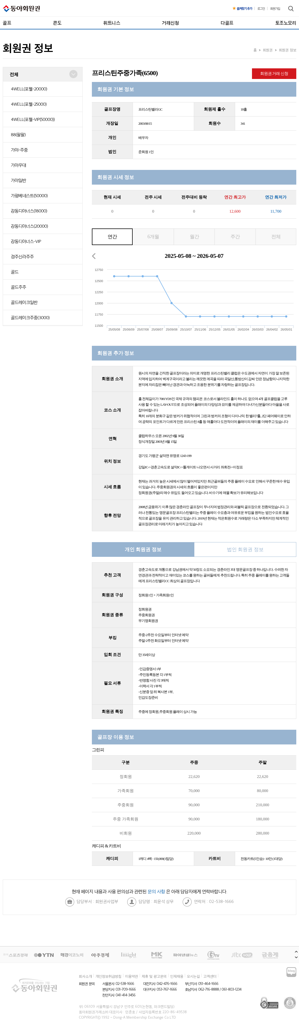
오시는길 (193, 976)
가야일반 (18, 180)
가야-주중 (19, 149)
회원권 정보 (287, 50)
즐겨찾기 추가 (242, 8)
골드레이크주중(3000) (30, 317)
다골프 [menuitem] (227, 23)
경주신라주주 (22, 256)
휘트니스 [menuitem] (111, 23)
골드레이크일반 (24, 302)
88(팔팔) (18, 134)
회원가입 (275, 8)
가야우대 (18, 165)
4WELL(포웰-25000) (28, 104)
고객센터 (209, 976)
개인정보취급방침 (108, 976)
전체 (276, 236)
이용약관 (131, 976)
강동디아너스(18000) (29, 210)
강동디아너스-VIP (26, 241)
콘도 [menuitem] (57, 23)
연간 (112, 236)
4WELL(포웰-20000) (29, 88)
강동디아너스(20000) (29, 226)
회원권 (268, 50)
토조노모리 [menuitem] (286, 23)
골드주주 (18, 287)
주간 (235, 236)
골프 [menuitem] (7, 23)
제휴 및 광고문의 (154, 976)
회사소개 (85, 976)
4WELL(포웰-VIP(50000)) (33, 119)
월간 (194, 236)
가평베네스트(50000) (29, 195)
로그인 (261, 8)
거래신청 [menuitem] (170, 23)
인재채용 (176, 976)
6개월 (153, 236)
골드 (14, 271)
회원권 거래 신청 (274, 73)
